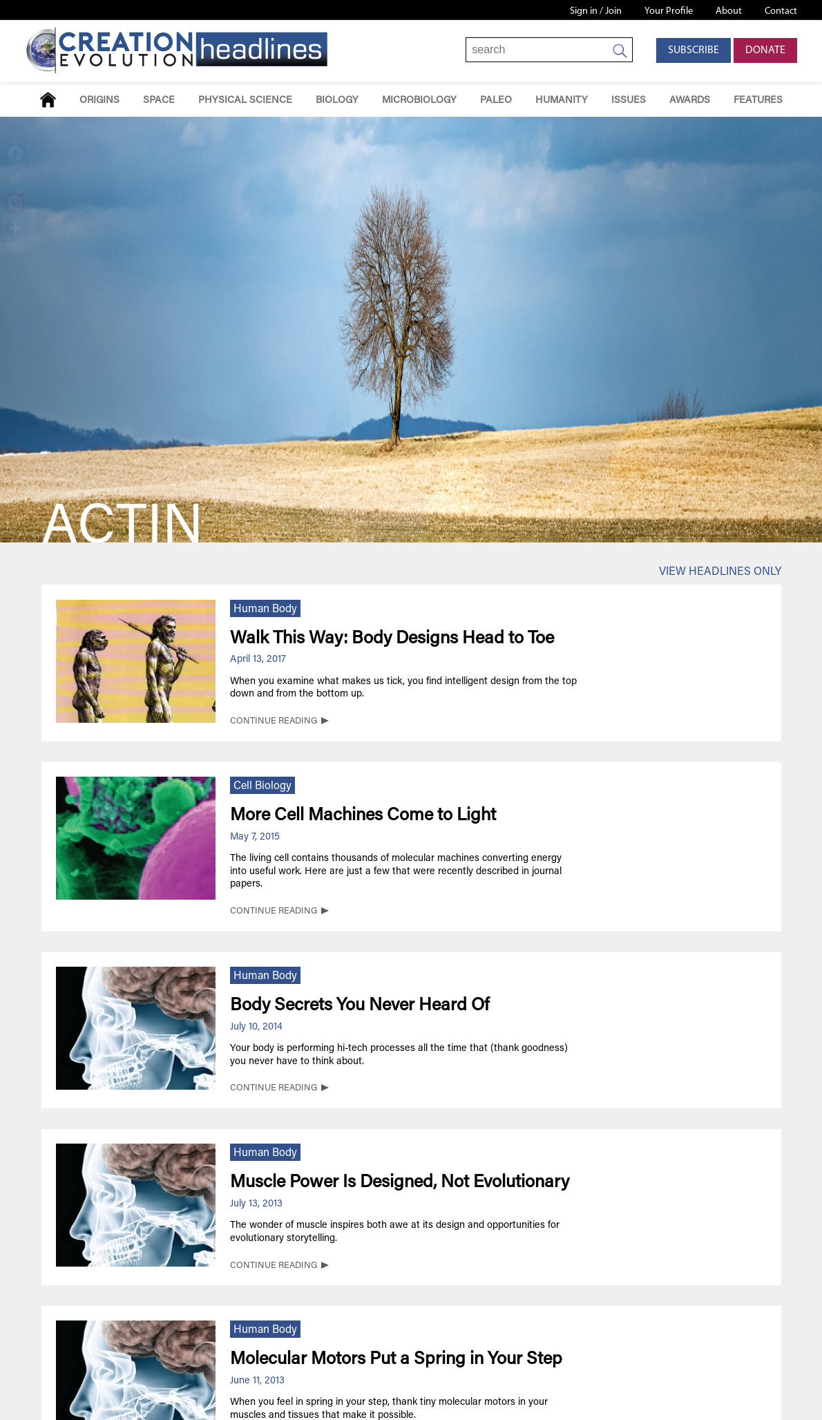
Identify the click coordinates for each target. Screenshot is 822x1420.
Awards (689, 100)
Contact (781, 11)
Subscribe (693, 50)
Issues (628, 100)
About (729, 11)
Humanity (561, 100)
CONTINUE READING (273, 721)
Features (758, 100)
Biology (337, 100)
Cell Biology (262, 786)
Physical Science (245, 100)
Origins (99, 100)
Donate (765, 50)
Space (159, 100)
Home (48, 100)
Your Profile (668, 11)
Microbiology (419, 100)
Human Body (265, 609)
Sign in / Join (596, 11)
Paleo (496, 100)
